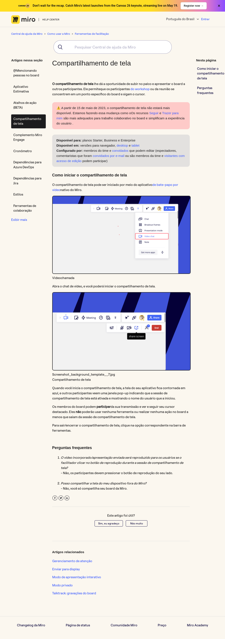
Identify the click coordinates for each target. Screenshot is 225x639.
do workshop (140, 89)
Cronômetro (22, 151)
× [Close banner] (219, 5)
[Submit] (59, 47)
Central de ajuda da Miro (27, 33)
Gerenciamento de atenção (72, 561)
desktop (122, 145)
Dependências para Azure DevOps (27, 164)
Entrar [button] (205, 19)
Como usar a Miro (58, 33)
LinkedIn (67, 498)
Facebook (55, 498)
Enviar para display (66, 569)
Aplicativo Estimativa (21, 89)
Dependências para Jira (27, 180)
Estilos (18, 194)
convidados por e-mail (108, 156)
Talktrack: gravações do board (74, 593)
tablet (135, 145)
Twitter (61, 498)
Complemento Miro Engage (27, 137)
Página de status (78, 625)
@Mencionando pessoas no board (26, 72)
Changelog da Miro (31, 625)
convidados (120, 150)
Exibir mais (19, 220)
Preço (162, 625)
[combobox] (113, 47)
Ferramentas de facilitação (92, 33)
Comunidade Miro (124, 625)
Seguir (153, 113)
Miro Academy (197, 625)
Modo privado (62, 585)
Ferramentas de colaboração (24, 208)
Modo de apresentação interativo (76, 577)
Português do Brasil (180, 19)
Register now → (194, 5)
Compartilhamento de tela (27, 121)
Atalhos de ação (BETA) (25, 105)
